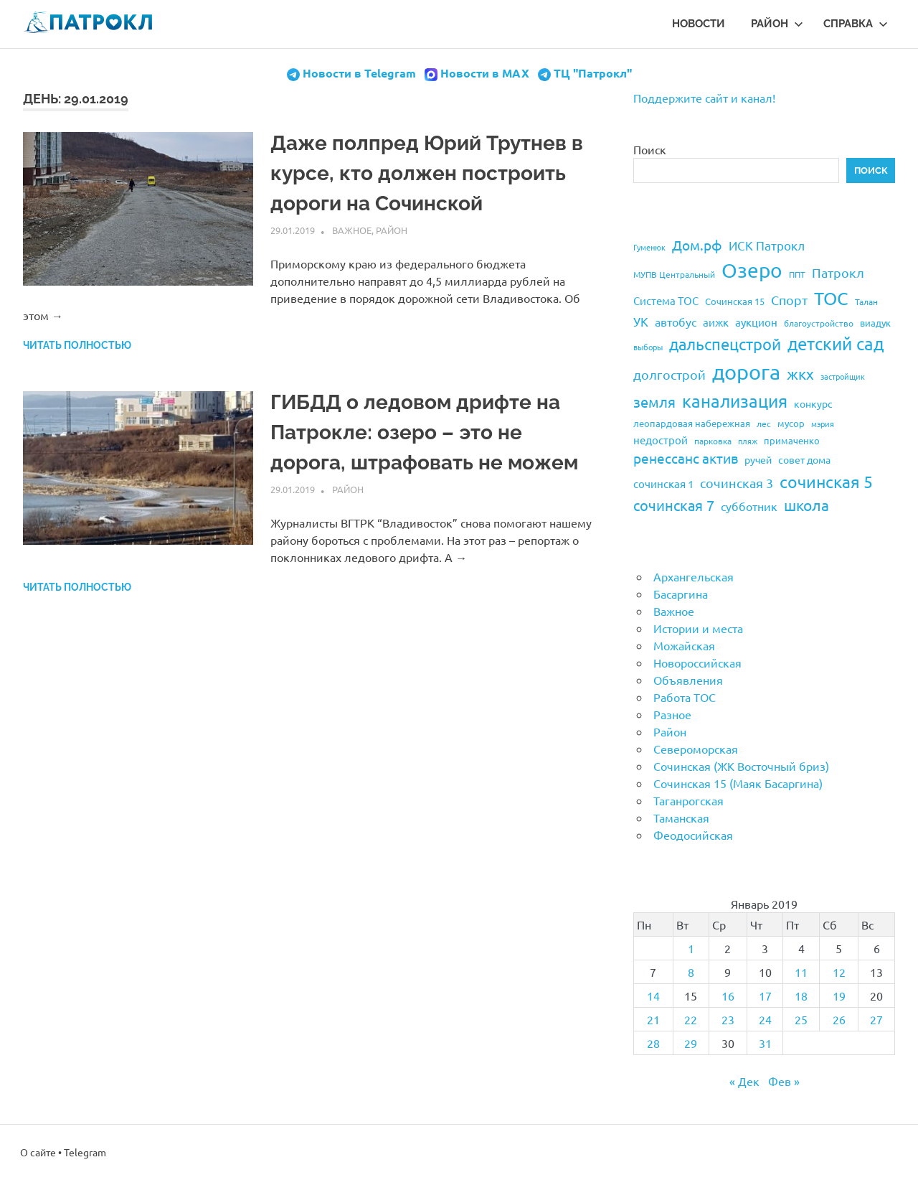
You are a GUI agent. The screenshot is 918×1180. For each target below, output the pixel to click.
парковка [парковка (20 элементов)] (713, 440)
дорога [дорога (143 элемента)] (746, 372)
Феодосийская (693, 835)
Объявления (688, 680)
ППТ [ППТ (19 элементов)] (797, 274)
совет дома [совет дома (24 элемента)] (804, 459)
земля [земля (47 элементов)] (654, 402)
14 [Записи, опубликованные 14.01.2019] (653, 995)
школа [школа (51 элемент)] (806, 504)
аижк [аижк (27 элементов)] (716, 322)
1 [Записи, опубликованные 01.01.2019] (691, 948)
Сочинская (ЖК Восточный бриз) (741, 766)
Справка (855, 23)
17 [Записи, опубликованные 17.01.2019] (765, 995)
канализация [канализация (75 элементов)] (734, 400)
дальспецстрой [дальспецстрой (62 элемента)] (725, 343)
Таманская (681, 817)
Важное (352, 230)
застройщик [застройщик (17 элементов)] (842, 376)
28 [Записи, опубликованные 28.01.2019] (653, 1043)
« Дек (744, 1081)
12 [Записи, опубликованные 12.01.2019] (839, 972)
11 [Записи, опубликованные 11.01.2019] (801, 972)
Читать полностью (77, 345)
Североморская (695, 748)
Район (777, 23)
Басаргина (680, 593)
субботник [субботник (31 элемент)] (749, 506)
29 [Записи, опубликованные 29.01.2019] (690, 1043)
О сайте (38, 1152)
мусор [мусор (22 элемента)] (791, 423)
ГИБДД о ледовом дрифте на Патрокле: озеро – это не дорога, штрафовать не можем (424, 432)
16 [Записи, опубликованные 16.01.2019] (727, 995)
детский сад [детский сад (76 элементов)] (835, 343)
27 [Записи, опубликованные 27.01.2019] (876, 1019)
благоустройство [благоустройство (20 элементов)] (818, 323)
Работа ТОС (684, 697)
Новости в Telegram (359, 72)
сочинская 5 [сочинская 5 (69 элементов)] (826, 481)
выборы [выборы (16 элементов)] (648, 346)
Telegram (85, 1152)
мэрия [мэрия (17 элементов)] (822, 423)
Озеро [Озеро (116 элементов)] (751, 270)
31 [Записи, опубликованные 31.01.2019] (765, 1043)
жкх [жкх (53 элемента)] (800, 373)
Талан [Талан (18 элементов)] (866, 301)
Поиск (649, 149)
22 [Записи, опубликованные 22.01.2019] (690, 1019)
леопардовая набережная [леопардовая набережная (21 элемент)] (691, 423)
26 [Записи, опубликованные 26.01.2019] (839, 1019)
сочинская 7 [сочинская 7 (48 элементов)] (673, 505)
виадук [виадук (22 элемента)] (875, 323)
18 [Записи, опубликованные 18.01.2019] (801, 995)
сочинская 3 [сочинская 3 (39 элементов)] (736, 482)
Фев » (784, 1081)
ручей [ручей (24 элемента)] (758, 459)
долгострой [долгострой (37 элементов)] (669, 374)
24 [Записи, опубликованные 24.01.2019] (765, 1019)
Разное (672, 714)
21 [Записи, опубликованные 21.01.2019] (653, 1019)
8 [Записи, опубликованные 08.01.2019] (691, 972)
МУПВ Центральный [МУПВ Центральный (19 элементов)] (674, 274)
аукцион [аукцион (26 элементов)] (756, 322)
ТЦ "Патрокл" (593, 72)
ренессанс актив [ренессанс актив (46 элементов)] (685, 458)
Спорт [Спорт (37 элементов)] (789, 299)
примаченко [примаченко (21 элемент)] (792, 440)
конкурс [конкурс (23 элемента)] (813, 403)
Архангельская (693, 576)
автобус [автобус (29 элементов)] (675, 321)
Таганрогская (688, 800)
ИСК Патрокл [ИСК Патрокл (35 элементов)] (767, 245)
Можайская (684, 645)
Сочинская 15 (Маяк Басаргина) (738, 783)
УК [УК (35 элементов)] (640, 321)
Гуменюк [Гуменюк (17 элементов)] (649, 247)
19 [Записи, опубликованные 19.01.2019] (839, 995)
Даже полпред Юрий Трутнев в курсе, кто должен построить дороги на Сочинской (426, 173)
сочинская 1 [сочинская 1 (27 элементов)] (663, 483)
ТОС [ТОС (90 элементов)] (831, 298)
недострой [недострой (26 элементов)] (660, 439)
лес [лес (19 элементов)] (764, 423)
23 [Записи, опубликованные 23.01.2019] (727, 1019)
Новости (698, 23)
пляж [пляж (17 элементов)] (747, 440)
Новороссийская (697, 662)
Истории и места (698, 628)
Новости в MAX (484, 72)
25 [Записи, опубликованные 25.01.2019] (801, 1019)
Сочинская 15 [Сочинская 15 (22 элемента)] (735, 301)
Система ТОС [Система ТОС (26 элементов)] (666, 300)
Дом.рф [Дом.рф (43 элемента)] (697, 244)
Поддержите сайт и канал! (704, 97)
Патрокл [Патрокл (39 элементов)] (838, 272)
